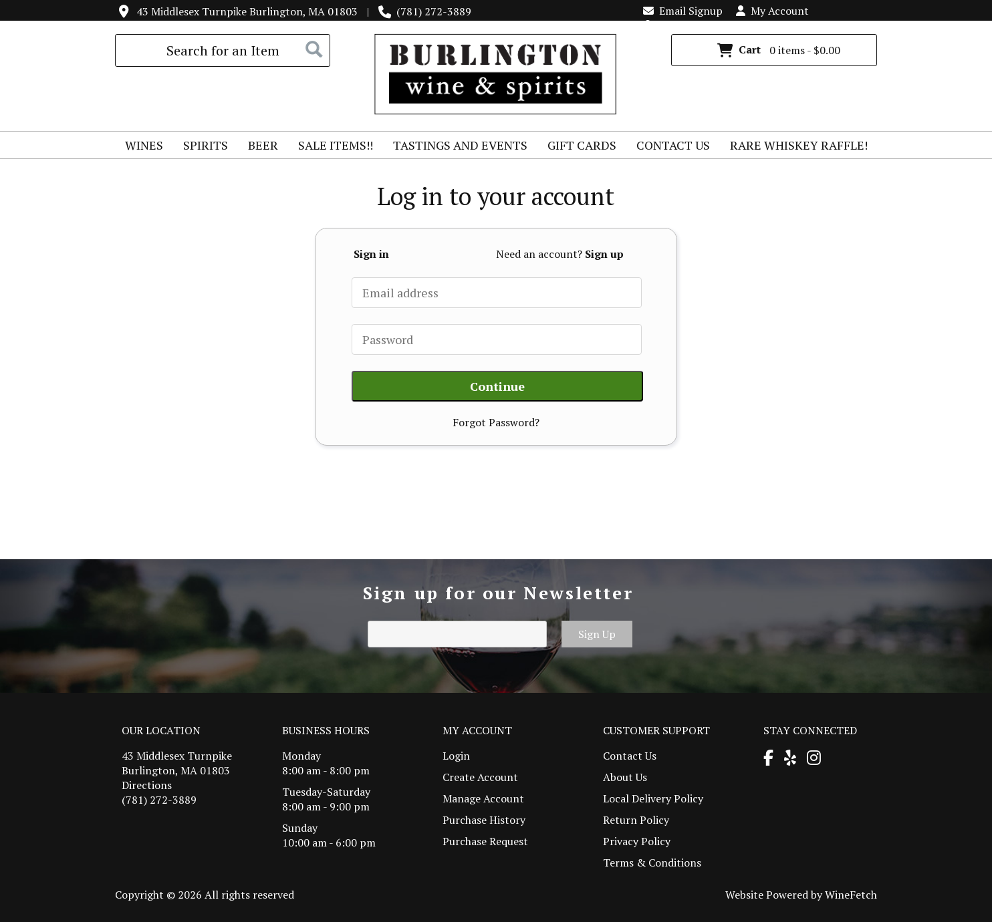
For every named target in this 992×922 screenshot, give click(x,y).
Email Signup (683, 10)
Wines (139, 147)
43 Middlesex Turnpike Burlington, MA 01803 (247, 11)
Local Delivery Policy (653, 798)
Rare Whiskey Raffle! (794, 147)
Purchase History (484, 819)
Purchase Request (485, 841)
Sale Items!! (335, 145)
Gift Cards (581, 145)
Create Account (480, 777)
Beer (258, 147)
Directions (147, 785)
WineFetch (851, 894)
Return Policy (636, 819)
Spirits (201, 147)
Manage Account (483, 798)
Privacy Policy (636, 841)
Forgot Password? (496, 422)
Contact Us (673, 145)
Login (664, 25)
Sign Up (597, 634)
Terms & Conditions (652, 862)
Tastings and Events (460, 145)
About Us (625, 777)
